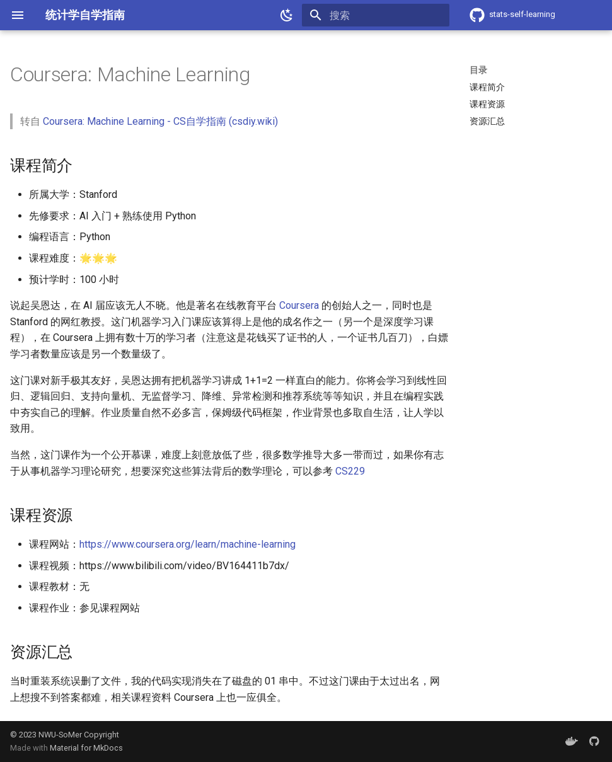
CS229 (350, 471)
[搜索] (375, 15)
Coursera (299, 305)
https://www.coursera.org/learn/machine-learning (187, 544)
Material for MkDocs (86, 748)
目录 (478, 70)
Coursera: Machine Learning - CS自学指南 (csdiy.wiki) (160, 121)
